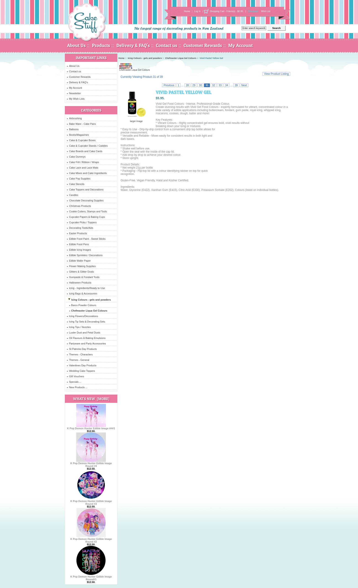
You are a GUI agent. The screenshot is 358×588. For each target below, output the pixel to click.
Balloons (73, 129)
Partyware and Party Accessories (86, 343)
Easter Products (77, 233)
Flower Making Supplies (81, 266)
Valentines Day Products (81, 365)
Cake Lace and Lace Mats (82, 167)
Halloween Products (79, 282)
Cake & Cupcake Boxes (81, 140)
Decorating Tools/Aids (80, 227)
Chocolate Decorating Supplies (85, 200)
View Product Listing (276, 73)
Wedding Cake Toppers (81, 370)
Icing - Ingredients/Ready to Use (86, 288)
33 (219, 85)
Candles (72, 195)
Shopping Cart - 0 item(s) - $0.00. (227, 11)
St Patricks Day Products (82, 349)
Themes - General (78, 360)
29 (193, 85)
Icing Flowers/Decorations (82, 316)
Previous (168, 85)
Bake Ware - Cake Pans (81, 123)
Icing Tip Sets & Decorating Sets (86, 321)
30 (200, 85)
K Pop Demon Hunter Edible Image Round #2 (91, 539)
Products (101, 45)
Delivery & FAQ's (133, 45)
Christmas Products (79, 206)
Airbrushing (74, 118)
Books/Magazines (78, 134)
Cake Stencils (75, 184)
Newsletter (74, 93)
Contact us (166, 45)
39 (236, 85)
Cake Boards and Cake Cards (84, 151)
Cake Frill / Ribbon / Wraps (83, 162)
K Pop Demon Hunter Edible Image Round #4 (91, 463)
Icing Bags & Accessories (82, 293)
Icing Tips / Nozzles (79, 327)
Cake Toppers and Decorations (85, 189)
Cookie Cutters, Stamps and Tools (87, 211)
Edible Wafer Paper (79, 260)
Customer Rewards (203, 45)
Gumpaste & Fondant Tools (83, 277)
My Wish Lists (75, 98)
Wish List (266, 11)
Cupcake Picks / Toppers (82, 222)
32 (213, 85)
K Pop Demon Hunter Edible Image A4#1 (91, 427)
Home (187, 11)
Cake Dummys (76, 156)
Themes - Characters (79, 354)
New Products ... (77, 387)
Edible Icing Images (79, 249)
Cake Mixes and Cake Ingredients (87, 173)
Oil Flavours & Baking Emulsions (86, 338)
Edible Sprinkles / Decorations (85, 255)
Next (244, 85)
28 (187, 85)
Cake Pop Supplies (78, 178)
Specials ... (74, 381)
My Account (240, 45)
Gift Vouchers (75, 376)
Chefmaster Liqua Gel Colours (180, 58)
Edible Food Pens (78, 244)
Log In (197, 11)
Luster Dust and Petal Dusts (83, 332)
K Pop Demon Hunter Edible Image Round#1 (91, 577)
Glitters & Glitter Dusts (80, 271)
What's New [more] (91, 398)
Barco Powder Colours (81, 305)
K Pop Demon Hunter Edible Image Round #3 (91, 501)
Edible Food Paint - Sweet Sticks (86, 238)
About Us (76, 45)
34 (226, 85)
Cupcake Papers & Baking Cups (86, 217)
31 (206, 85)
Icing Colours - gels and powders (145, 58)
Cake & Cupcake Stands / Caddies (87, 145)
